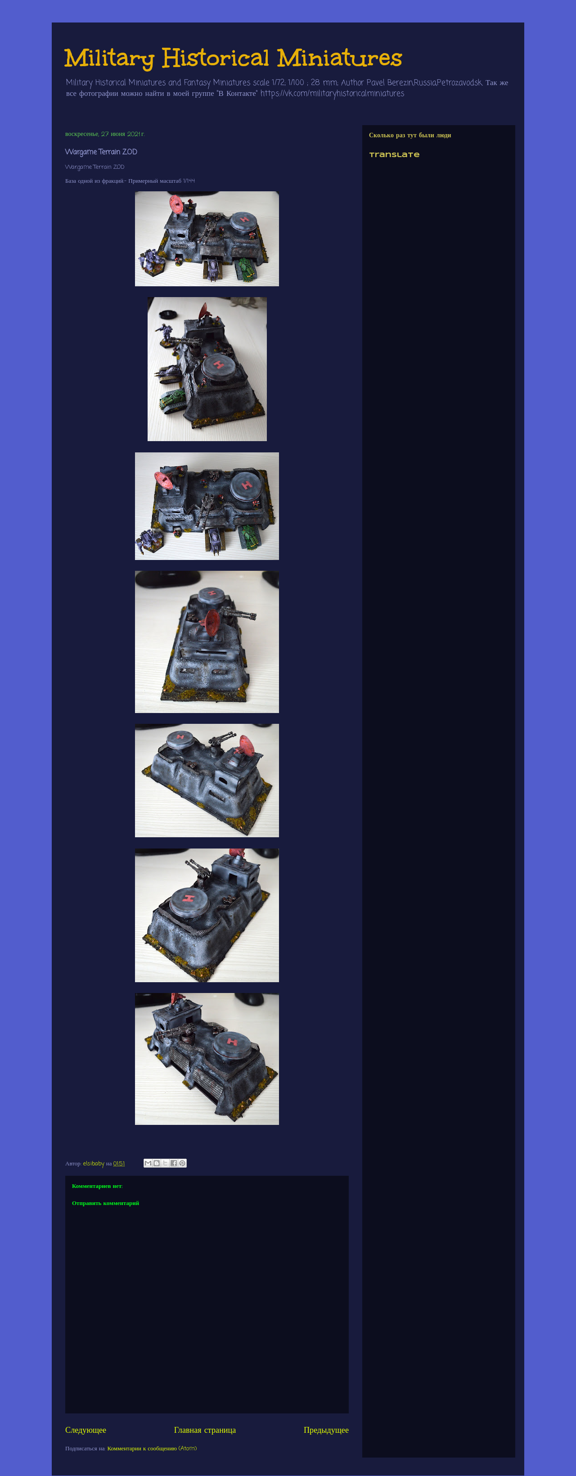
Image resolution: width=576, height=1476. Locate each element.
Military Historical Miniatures (234, 57)
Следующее (85, 1430)
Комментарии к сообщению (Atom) (152, 1448)
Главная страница (205, 1430)
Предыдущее (326, 1430)
